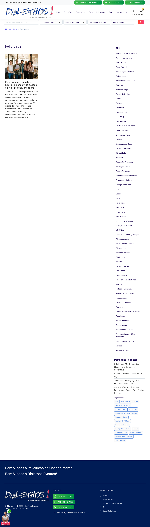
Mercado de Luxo (123, 253)
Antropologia (121, 76)
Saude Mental (121, 325)
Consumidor (121, 121)
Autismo (119, 85)
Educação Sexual (123, 171)
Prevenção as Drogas (125, 293)
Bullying (119, 103)
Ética (118, 198)
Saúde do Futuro (122, 321)
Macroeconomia (122, 239)
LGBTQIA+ (120, 230)
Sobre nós (108, 499)
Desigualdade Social (124, 144)
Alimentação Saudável (125, 72)
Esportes (119, 194)
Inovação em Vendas (124, 221)
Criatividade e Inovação (125, 126)
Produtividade (121, 298)
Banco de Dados (123, 94)
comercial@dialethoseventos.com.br (24, 2)
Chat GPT (120, 108)
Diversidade (121, 153)
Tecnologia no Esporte (125, 341)
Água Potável (121, 67)
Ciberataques (121, 112)
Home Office (121, 216)
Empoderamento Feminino (126, 176)
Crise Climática (122, 130)
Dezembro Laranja (123, 148)
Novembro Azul (122, 266)
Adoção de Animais (124, 58)
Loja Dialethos (109, 511)
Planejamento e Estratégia (126, 280)
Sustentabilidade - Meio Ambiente (125, 335)
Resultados (120, 316)
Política (119, 284)
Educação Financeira (124, 162)
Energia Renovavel (123, 185)
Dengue (119, 139)
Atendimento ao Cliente (125, 81)
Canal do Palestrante (112, 503)
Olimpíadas (120, 271)
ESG (118, 189)
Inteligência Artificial (124, 225)
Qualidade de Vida (123, 302)
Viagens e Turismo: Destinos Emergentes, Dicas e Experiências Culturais (129, 390)
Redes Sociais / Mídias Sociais (128, 312)
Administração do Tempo (126, 53)
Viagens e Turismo (123, 350)
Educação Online (123, 167)
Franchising (120, 212)
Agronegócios (121, 62)
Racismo (119, 307)
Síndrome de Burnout (124, 330)
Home (8, 29)
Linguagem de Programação (127, 234)
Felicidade (120, 207)
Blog (15, 29)
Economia (120, 158)
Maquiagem (121, 248)
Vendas (119, 346)
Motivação (120, 257)
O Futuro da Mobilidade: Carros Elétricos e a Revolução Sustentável (127, 367)
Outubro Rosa (121, 275)
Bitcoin (119, 99)
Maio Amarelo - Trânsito (126, 244)
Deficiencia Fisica (123, 135)
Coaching (120, 117)
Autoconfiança (122, 90)
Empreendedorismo (124, 180)
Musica (119, 262)
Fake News (120, 203)
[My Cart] (141, 12)
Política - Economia (124, 289)
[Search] (134, 12)
